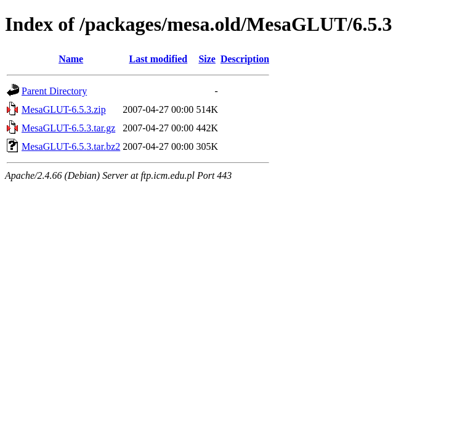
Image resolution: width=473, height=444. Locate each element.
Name (71, 59)
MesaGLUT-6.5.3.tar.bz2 (71, 146)
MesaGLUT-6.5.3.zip (64, 109)
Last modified (158, 59)
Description (244, 59)
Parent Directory (54, 91)
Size (207, 59)
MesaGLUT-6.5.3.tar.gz (68, 128)
